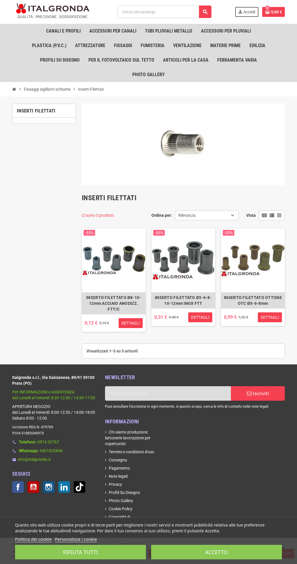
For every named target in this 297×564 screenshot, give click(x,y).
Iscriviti (258, 393)
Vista (251, 215)
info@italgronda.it (34, 459)
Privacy (115, 484)
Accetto (216, 552)
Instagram (49, 487)
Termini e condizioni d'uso (131, 452)
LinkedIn (64, 487)
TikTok (79, 487)
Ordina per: (161, 215)
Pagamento (119, 468)
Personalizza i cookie (76, 539)
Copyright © (120, 517)
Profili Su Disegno (124, 492)
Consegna (118, 460)
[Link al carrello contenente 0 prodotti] (273, 12)
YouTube (33, 487)
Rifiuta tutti (80, 552)
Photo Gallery (121, 500)
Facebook (18, 487)
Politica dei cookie (33, 539)
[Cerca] (164, 12)
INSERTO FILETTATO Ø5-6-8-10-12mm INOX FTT (183, 300)
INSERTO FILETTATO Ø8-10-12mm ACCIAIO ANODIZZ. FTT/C (113, 303)
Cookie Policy (121, 508)
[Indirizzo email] (168, 393)
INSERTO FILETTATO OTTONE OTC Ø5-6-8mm (253, 300)
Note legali (118, 476)
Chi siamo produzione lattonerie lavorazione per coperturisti (128, 438)
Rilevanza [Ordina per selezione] (186, 215)
